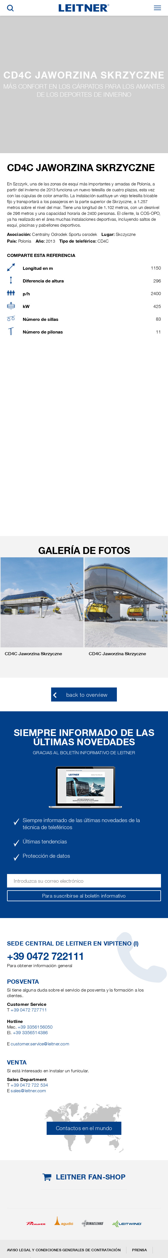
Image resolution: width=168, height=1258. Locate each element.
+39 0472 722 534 (29, 1085)
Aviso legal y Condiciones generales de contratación (64, 1250)
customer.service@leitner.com (40, 1044)
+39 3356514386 (30, 1032)
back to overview (87, 695)
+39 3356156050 (35, 1027)
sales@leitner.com (28, 1090)
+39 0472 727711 (29, 1010)
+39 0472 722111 (45, 956)
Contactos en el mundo (84, 1128)
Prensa (139, 1250)
